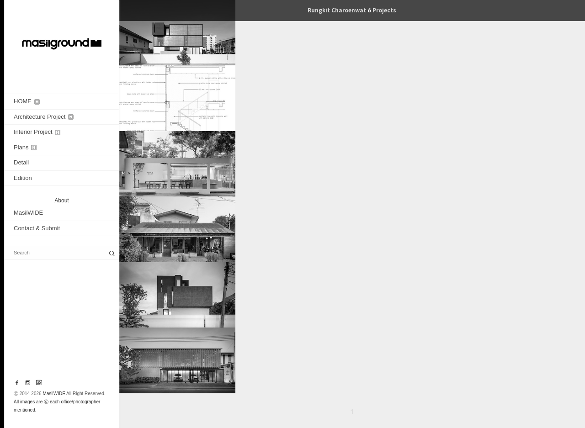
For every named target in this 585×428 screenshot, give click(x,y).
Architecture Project (44, 116)
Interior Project (37, 131)
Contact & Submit (37, 228)
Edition (23, 177)
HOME (27, 101)
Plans (25, 147)
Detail (21, 162)
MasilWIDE (28, 212)
